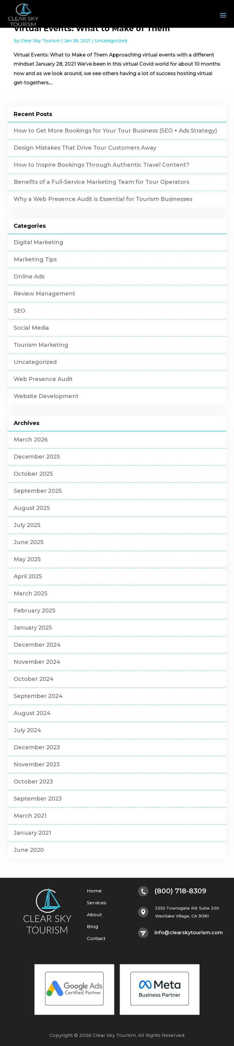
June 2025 (28, 542)
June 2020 (29, 850)
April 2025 (28, 576)
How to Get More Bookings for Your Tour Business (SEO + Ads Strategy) (115, 130)
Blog (92, 926)
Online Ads (29, 276)
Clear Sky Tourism (40, 40)
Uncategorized (111, 40)
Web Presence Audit (43, 379)
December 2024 (37, 644)
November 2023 (37, 764)
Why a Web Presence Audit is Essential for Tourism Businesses (103, 199)
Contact (96, 938)
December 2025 (37, 456)
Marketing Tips (35, 259)
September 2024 (38, 696)
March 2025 (30, 593)
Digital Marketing (38, 242)
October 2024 (34, 679)
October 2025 (33, 473)
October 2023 (33, 781)
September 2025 (38, 491)
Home (94, 891)
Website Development (46, 396)
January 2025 (33, 627)
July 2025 (27, 525)
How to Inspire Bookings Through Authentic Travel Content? (101, 165)
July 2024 (27, 730)
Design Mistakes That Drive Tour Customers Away (85, 147)
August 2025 (32, 508)
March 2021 (30, 815)
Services (96, 903)
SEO (19, 310)
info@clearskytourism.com (188, 932)
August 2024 (32, 713)
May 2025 (27, 559)
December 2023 (37, 747)
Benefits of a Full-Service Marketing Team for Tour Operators (101, 182)
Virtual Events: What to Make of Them (92, 28)
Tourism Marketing (41, 345)
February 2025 (34, 610)
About (94, 914)
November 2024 (37, 662)
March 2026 (31, 439)
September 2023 (38, 798)
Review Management (44, 293)
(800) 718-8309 (180, 891)
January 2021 (32, 833)
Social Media (31, 328)
